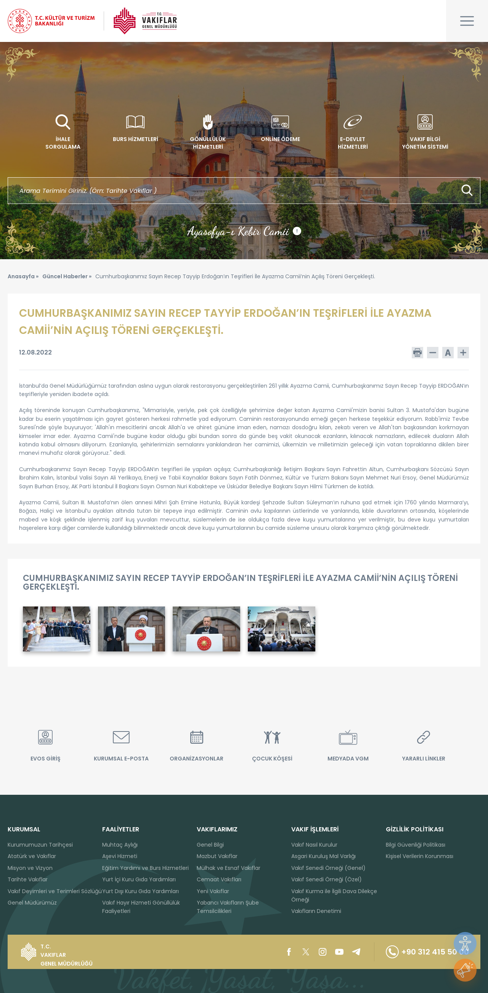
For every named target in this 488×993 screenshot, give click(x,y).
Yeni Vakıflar (213, 891)
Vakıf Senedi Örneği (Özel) (326, 879)
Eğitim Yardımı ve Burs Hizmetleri (145, 868)
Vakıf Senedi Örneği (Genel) (328, 868)
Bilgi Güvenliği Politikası (415, 845)
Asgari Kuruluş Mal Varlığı (323, 856)
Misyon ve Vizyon (30, 868)
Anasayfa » (23, 276)
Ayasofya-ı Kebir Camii (244, 231)
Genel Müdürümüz (32, 902)
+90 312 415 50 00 (427, 951)
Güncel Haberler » (67, 276)
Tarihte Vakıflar (28, 879)
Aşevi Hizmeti (119, 856)
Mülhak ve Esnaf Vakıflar (228, 868)
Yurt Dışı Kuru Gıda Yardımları (140, 891)
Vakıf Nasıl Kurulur (314, 845)
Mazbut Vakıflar (217, 856)
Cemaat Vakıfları (219, 879)
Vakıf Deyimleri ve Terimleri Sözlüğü (55, 891)
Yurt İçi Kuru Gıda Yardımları (139, 879)
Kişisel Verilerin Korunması (419, 856)
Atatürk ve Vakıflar (32, 856)
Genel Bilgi (210, 845)
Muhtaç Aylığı (120, 845)
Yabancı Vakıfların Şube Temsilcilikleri (228, 907)
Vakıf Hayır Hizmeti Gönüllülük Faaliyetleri (141, 907)
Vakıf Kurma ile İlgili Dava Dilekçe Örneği (334, 895)
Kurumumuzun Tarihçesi (40, 845)
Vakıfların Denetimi (316, 911)
